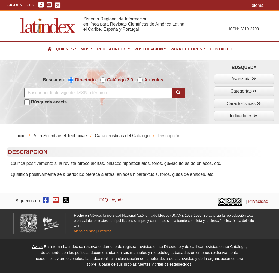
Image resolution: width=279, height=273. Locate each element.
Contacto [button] (221, 49)
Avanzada (243, 78)
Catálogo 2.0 (120, 80)
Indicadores (243, 116)
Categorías (244, 91)
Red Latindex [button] (112, 49)
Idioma (257, 5)
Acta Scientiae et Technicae (60, 135)
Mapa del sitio (84, 231)
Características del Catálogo (122, 135)
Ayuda (117, 200)
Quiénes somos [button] (72, 49)
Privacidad (258, 201)
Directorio (85, 80)
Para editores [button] (186, 49)
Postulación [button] (148, 49)
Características (243, 103)
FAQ (103, 200)
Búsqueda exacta (49, 102)
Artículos (153, 80)
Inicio (20, 135)
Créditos (104, 231)
